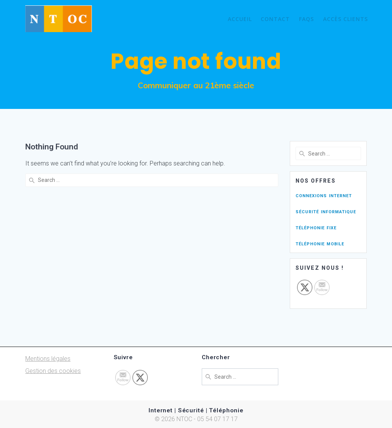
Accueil (240, 19)
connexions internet (324, 195)
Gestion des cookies (53, 370)
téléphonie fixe (316, 227)
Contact (275, 19)
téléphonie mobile (320, 243)
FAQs (306, 19)
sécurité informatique (326, 211)
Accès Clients (345, 19)
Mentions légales (47, 358)
